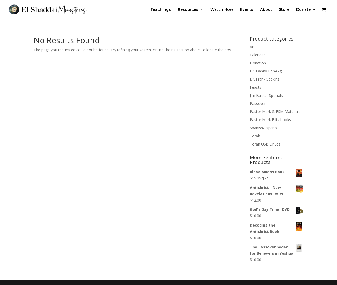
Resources (188, 10)
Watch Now (221, 10)
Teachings (160, 10)
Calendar (257, 54)
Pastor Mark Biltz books (270, 119)
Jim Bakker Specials (266, 95)
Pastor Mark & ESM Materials (275, 111)
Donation (258, 63)
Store (284, 10)
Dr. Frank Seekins (264, 79)
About (266, 10)
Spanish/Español (264, 127)
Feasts (255, 87)
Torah (255, 135)
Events (246, 10)
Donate (303, 10)
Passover (258, 103)
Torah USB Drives (265, 144)
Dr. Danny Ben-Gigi (266, 70)
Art (252, 46)
